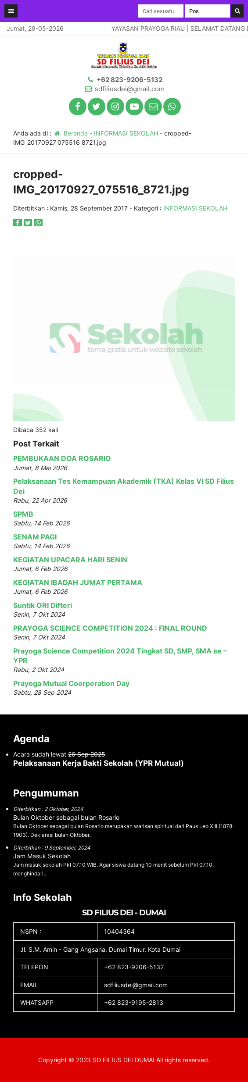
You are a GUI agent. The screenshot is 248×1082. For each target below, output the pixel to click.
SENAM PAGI (35, 536)
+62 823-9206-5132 (129, 79)
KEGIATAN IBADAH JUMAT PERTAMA (77, 582)
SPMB (23, 514)
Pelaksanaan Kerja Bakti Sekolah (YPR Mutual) (98, 763)
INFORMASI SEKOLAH (126, 133)
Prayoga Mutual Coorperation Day (71, 683)
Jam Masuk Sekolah (42, 856)
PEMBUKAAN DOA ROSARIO (62, 458)
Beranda (70, 133)
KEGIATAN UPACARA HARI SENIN (70, 559)
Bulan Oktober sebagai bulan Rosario (66, 817)
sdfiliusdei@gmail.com (130, 89)
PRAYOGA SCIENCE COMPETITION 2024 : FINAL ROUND (110, 628)
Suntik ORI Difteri (42, 605)
